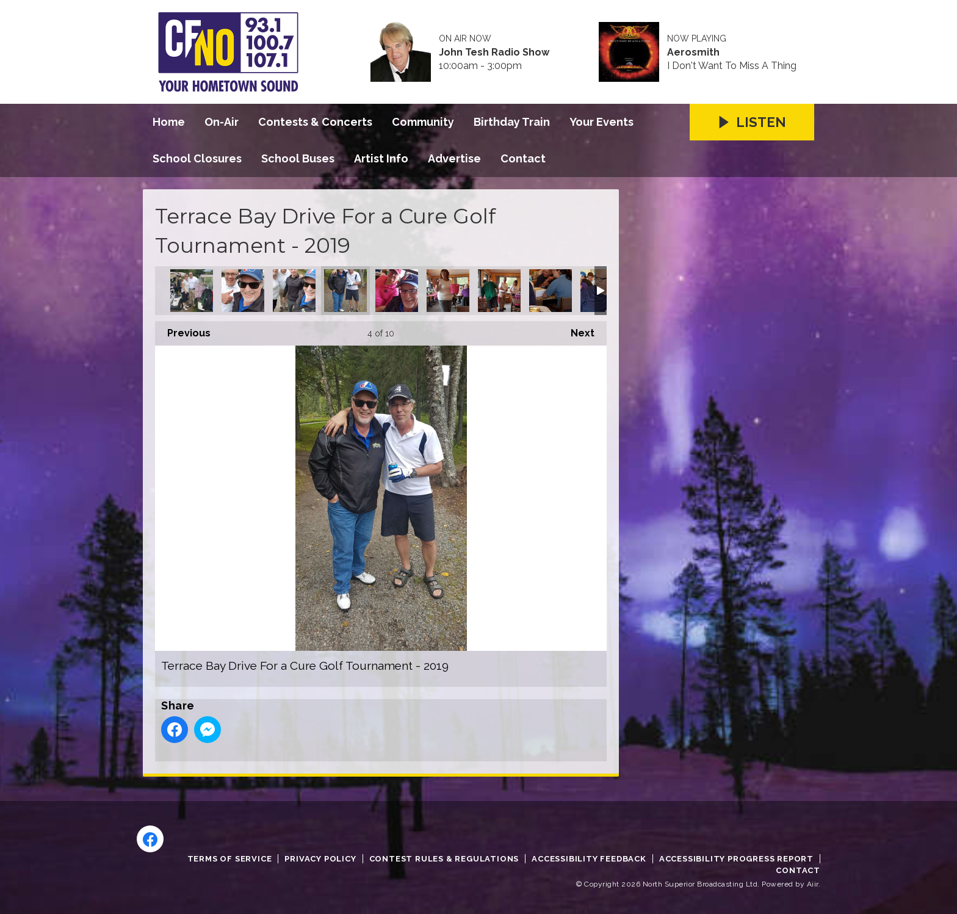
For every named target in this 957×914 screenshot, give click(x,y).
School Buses (297, 158)
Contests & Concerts (315, 121)
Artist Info (381, 158)
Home (169, 121)
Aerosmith (693, 52)
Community (423, 121)
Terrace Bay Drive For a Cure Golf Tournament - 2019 (191, 290)
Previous (183, 330)
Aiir (812, 884)
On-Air (221, 121)
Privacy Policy (320, 858)
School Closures (197, 158)
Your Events (601, 121)
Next (576, 330)
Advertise (454, 158)
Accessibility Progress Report (736, 858)
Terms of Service (229, 858)
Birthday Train (512, 121)
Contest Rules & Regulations (444, 858)
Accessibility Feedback (589, 858)
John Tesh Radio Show (494, 52)
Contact (523, 158)
